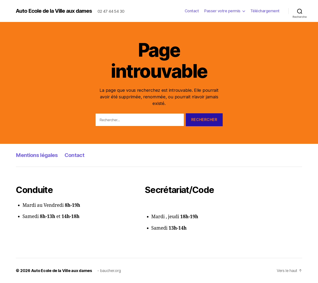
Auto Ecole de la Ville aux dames (54, 11)
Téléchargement (265, 11)
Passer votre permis (222, 11)
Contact (192, 11)
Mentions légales (37, 155)
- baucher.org (109, 270)
